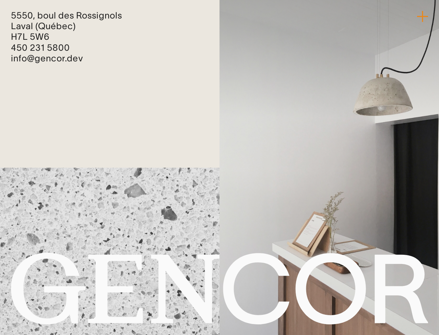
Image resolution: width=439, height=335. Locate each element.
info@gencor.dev (47, 59)
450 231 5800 (40, 48)
